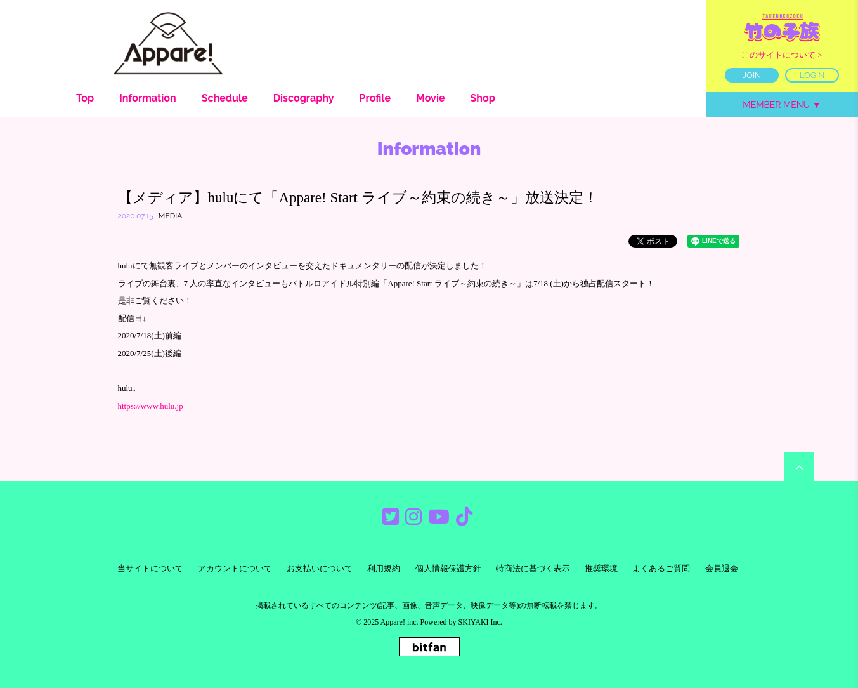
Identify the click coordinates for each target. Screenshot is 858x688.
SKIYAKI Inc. (480, 622)
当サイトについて (150, 568)
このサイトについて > (781, 55)
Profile (375, 98)
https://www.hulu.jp (150, 406)
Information (147, 98)
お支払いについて (320, 568)
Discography (303, 98)
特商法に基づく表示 (533, 568)
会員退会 (721, 568)
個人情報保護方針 (448, 568)
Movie (430, 98)
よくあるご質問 (661, 568)
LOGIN (812, 75)
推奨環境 (601, 568)
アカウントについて (235, 568)
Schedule (225, 98)
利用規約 (383, 568)
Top (85, 98)
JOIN (752, 75)
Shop (483, 98)
